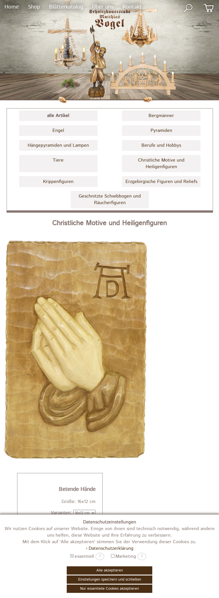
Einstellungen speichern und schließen (109, 579)
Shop (34, 7)
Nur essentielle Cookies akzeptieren (109, 588)
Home (12, 7)
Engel (58, 130)
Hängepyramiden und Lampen (58, 145)
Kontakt (132, 7)
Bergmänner (161, 115)
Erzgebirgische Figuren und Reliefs (161, 181)
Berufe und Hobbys (161, 145)
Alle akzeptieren (109, 570)
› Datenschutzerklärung (109, 548)
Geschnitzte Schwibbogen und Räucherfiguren (110, 199)
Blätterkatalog (66, 7)
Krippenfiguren (58, 181)
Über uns (102, 7)
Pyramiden (161, 130)
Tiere (58, 160)
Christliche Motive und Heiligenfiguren (161, 163)
